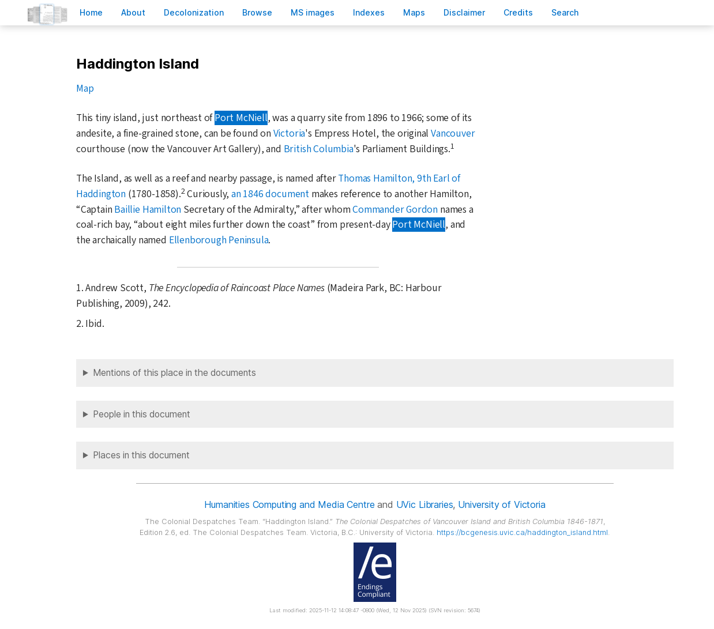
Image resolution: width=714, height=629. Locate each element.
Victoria (289, 133)
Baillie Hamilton (147, 209)
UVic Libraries (424, 504)
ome (91, 12)
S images (313, 12)
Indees (369, 12)
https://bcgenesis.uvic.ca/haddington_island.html (522, 532)
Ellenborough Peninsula (219, 240)
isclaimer (464, 12)
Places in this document (141, 455)
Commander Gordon (395, 209)
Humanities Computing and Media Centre (289, 504)
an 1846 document (270, 194)
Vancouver (453, 133)
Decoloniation (194, 12)
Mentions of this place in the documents (174, 372)
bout (133, 12)
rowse (257, 12)
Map (84, 88)
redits (518, 12)
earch (565, 12)
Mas (414, 12)
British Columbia (319, 149)
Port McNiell (241, 118)
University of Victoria (501, 504)
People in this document (141, 414)
